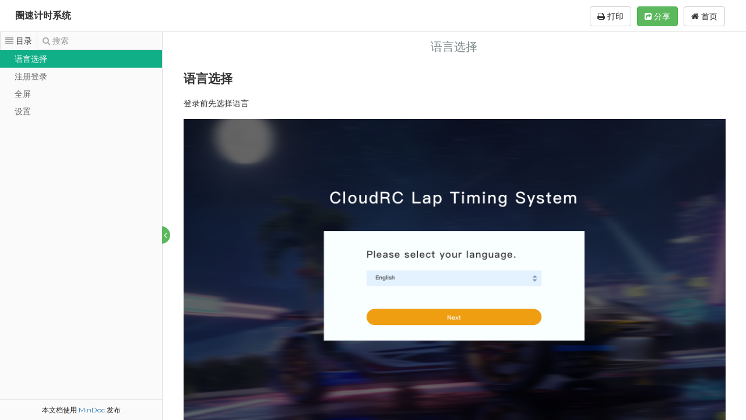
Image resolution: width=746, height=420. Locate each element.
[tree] (81, 85)
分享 (657, 16)
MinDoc (92, 409)
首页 (704, 16)
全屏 (23, 94)
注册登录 (31, 76)
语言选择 (31, 59)
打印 (610, 16)
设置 (23, 111)
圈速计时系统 (43, 15)
